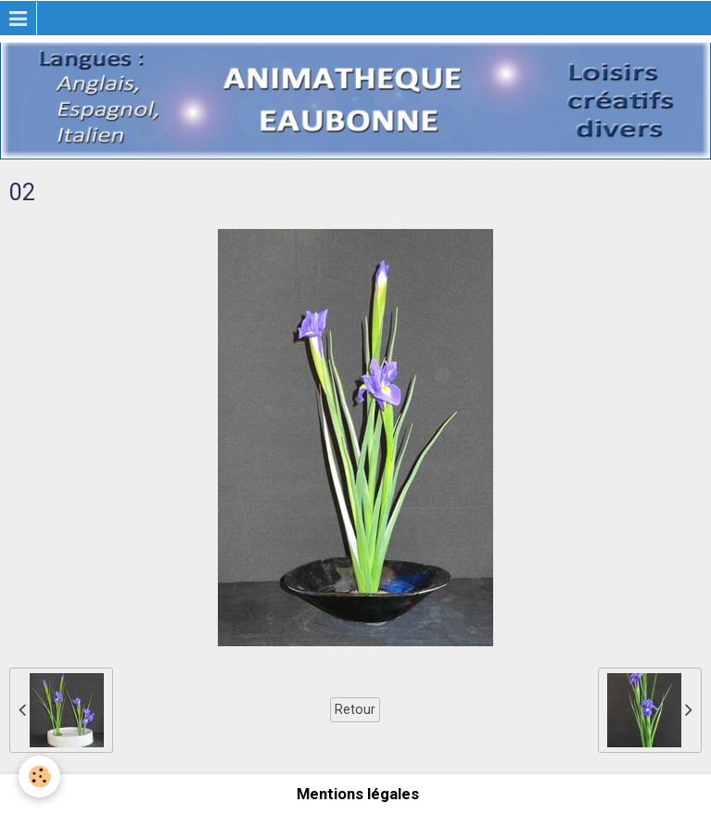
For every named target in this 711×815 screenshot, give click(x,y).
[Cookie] (39, 776)
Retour (355, 709)
